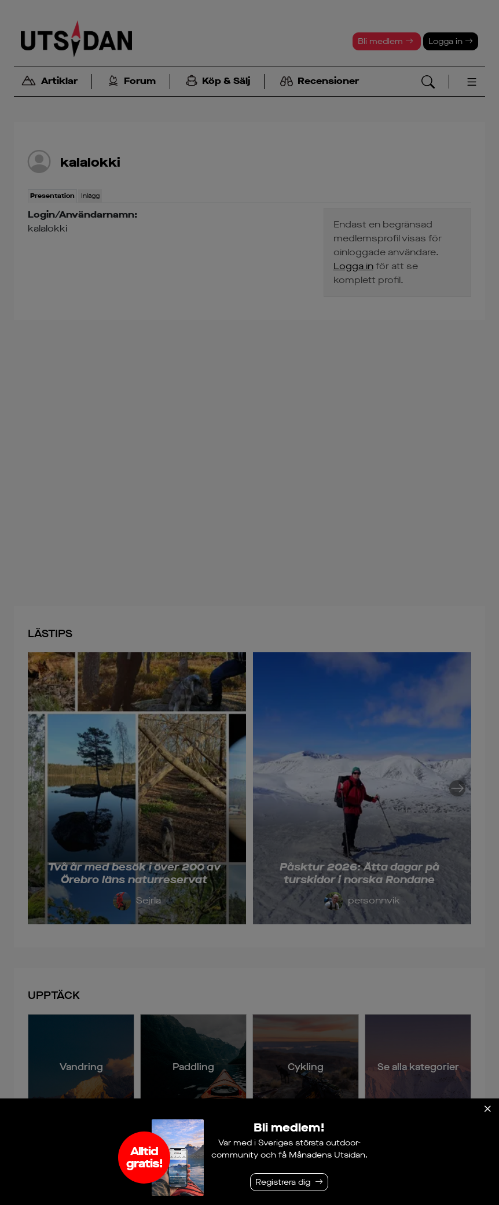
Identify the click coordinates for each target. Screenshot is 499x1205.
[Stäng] (487, 1109)
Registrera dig (282, 1182)
